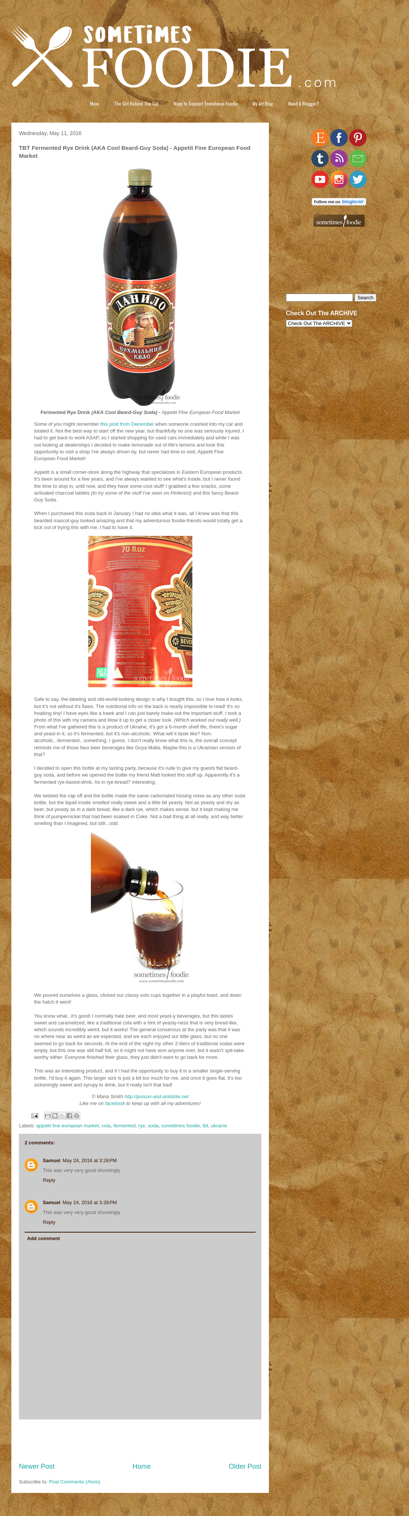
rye (141, 1125)
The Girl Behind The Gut (136, 103)
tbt (205, 1125)
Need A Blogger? (303, 103)
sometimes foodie (180, 1125)
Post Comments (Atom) (74, 1482)
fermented (124, 1125)
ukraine (219, 1125)
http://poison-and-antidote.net (157, 1096)
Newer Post (37, 1466)
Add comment (43, 1238)
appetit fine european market (67, 1125)
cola (106, 1125)
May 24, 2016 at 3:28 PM (89, 1160)
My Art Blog (263, 103)
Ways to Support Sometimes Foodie (205, 103)
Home (142, 1466)
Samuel (51, 1160)
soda (153, 1125)
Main (94, 103)
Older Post (245, 1466)
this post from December (127, 424)
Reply (49, 1180)
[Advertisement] (140, 1440)
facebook (115, 1103)
